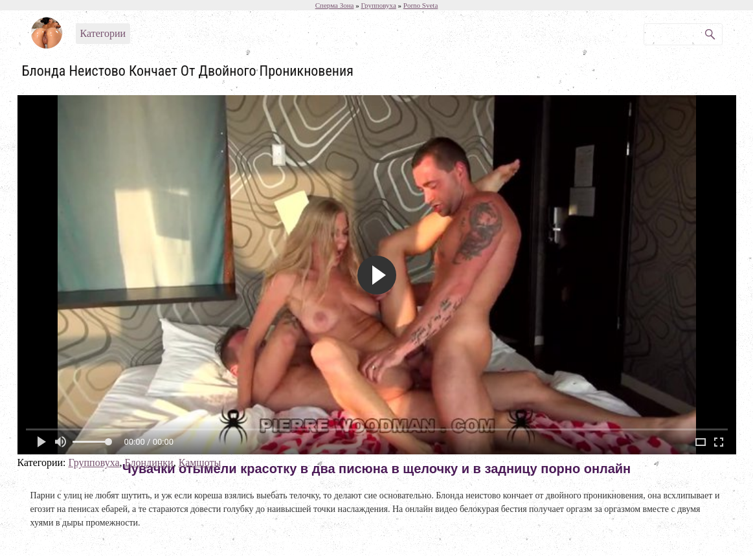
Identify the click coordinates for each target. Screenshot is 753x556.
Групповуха (93, 462)
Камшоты (200, 462)
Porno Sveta (420, 5)
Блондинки (149, 462)
